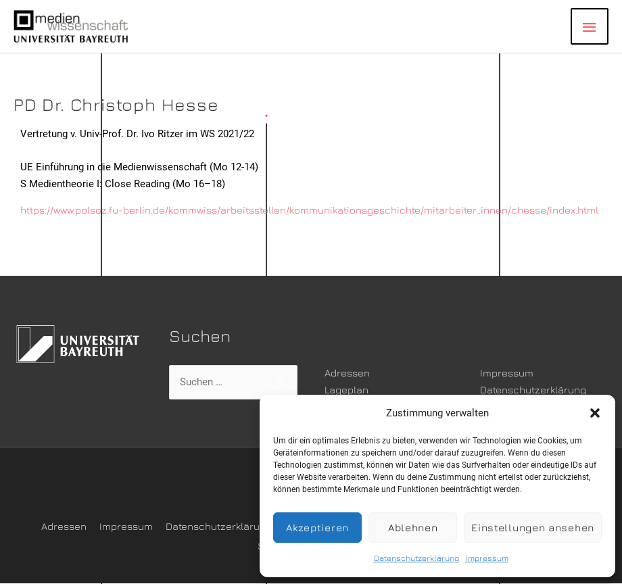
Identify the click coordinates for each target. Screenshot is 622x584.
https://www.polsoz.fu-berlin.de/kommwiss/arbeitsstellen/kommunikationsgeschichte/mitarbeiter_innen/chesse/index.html (311, 210)
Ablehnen (413, 527)
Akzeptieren (317, 527)
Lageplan (347, 389)
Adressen (347, 373)
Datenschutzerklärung (416, 558)
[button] (595, 413)
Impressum (487, 558)
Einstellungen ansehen (532, 527)
